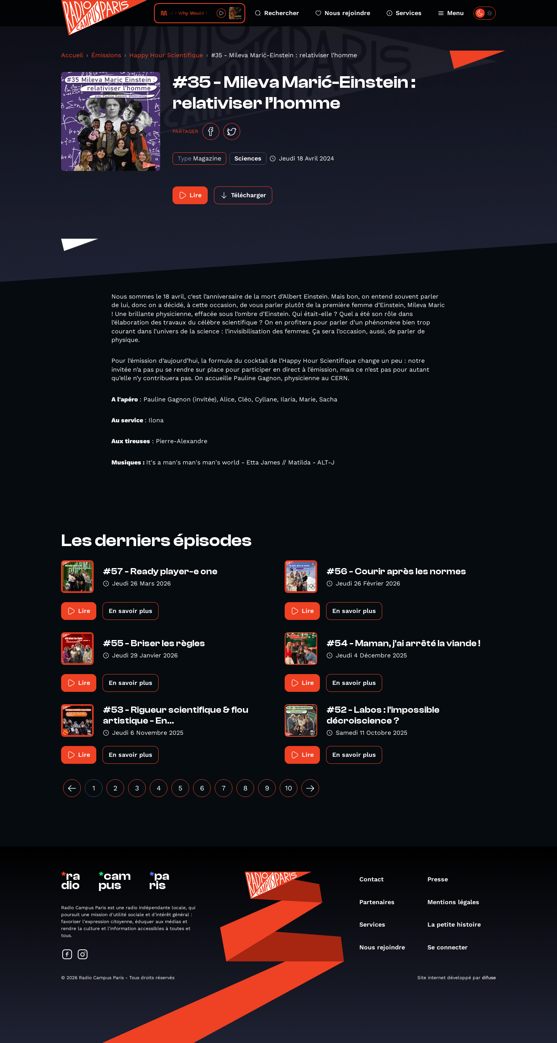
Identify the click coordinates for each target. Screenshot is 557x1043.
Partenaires (380, 902)
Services (404, 13)
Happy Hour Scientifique (166, 55)
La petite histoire (458, 924)
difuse (489, 977)
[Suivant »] (310, 788)
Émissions (106, 55)
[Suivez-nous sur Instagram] (83, 955)
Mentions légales (457, 902)
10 (288, 788)
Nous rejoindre (342, 13)
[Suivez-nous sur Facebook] (67, 955)
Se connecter (451, 947)
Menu (451, 13)
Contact (375, 879)
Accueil (72, 55)
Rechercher (277, 13)
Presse (441, 879)
